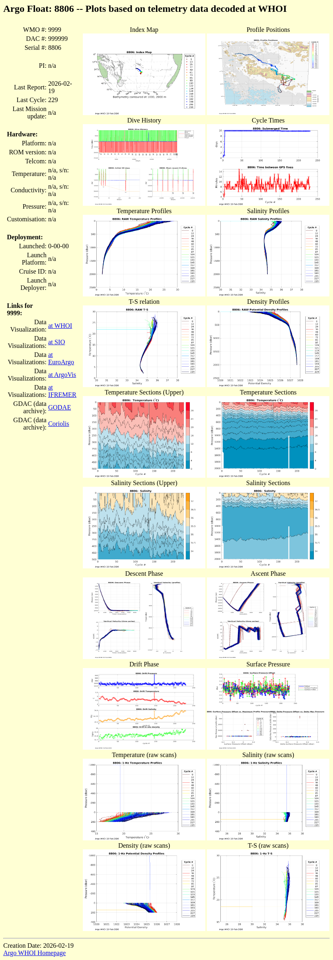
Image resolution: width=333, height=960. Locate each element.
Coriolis (58, 423)
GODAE (59, 407)
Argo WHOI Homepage (34, 952)
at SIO (56, 342)
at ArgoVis (62, 374)
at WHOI (60, 325)
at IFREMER (62, 391)
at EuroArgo (61, 358)
